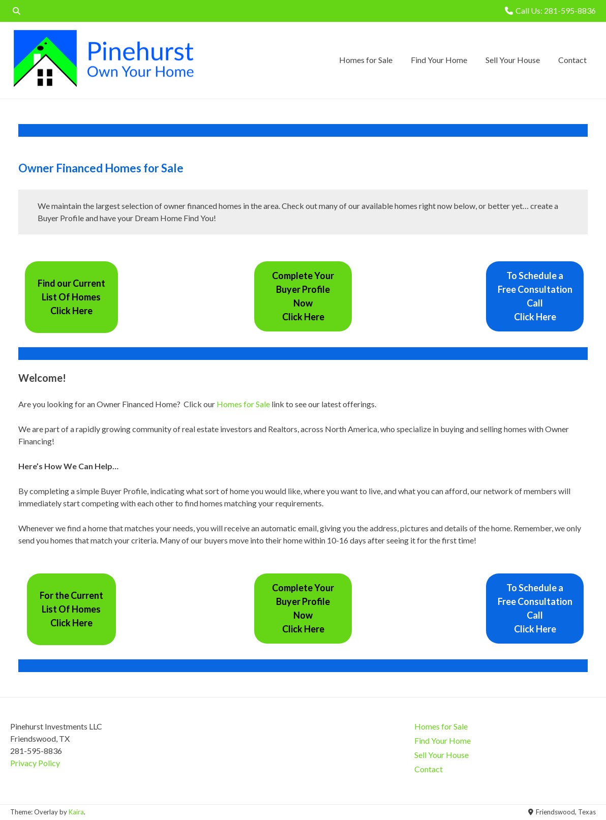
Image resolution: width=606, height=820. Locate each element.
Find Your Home (439, 60)
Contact (572, 60)
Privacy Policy (35, 763)
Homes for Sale (365, 60)
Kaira (76, 812)
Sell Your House (513, 60)
